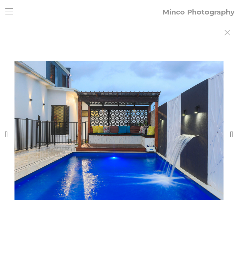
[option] (119, 139)
